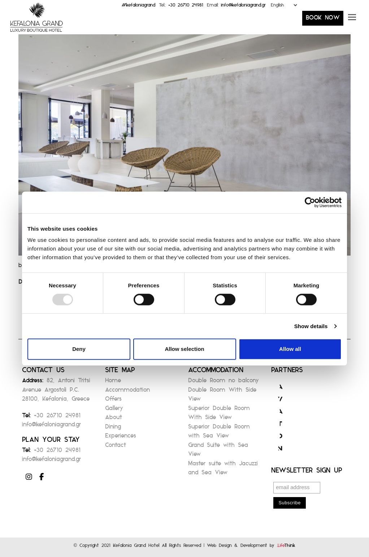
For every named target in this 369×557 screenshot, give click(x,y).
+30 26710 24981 (185, 6)
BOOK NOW (323, 20)
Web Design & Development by (251, 547)
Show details (311, 326)
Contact (115, 447)
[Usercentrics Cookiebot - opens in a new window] (310, 202)
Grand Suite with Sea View (218, 451)
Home (113, 382)
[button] (352, 20)
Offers (113, 401)
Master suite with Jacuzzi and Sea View (223, 470)
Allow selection (184, 349)
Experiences (120, 438)
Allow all (290, 349)
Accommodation (127, 392)
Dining (113, 429)
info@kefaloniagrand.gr (243, 6)
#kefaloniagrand (138, 6)
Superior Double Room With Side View (219, 415)
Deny (79, 349)
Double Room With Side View (222, 396)
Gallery (114, 410)
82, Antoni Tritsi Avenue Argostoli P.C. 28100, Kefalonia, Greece (56, 392)
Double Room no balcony (223, 382)
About (113, 419)
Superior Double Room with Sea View (219, 433)
